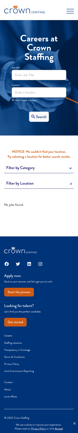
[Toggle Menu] (70, 11)
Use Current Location (24, 100)
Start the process (19, 292)
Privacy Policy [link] (38, 429)
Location (16, 85)
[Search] (39, 117)
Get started (15, 322)
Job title (16, 67)
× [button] (74, 423)
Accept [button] (59, 429)
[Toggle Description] (39, 168)
